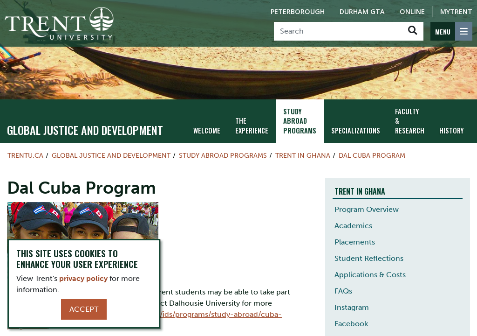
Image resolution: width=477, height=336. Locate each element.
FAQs (343, 291)
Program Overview (366, 209)
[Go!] (412, 31)
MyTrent (456, 11)
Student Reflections (368, 258)
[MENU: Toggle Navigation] (451, 31)
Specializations (355, 130)
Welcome (206, 130)
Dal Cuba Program (372, 155)
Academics (353, 225)
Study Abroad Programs (299, 121)
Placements (354, 242)
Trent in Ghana (302, 155)
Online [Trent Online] (412, 11)
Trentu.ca (25, 155)
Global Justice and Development (85, 129)
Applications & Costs (370, 274)
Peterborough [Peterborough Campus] (298, 11)
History (451, 130)
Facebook (351, 323)
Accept (83, 309)
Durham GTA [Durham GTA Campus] (362, 11)
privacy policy (83, 278)
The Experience (251, 125)
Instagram (351, 307)
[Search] (338, 31)
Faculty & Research (409, 121)
